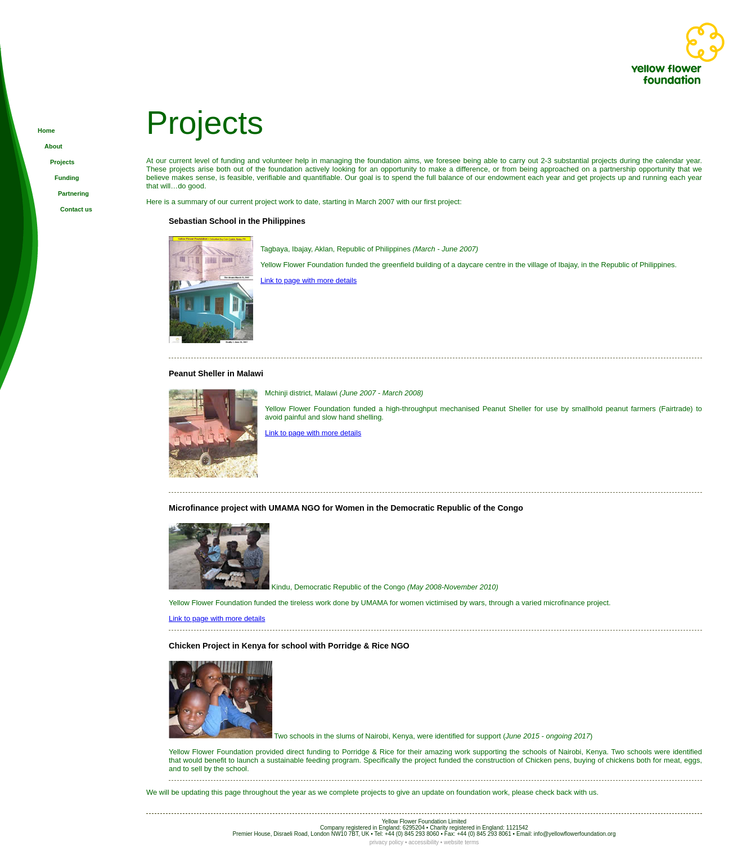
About (53, 146)
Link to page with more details (308, 280)
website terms (461, 842)
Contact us (76, 209)
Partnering (73, 193)
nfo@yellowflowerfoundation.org (575, 834)
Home (46, 130)
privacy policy (387, 842)
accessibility (423, 842)
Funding (67, 177)
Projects (62, 162)
